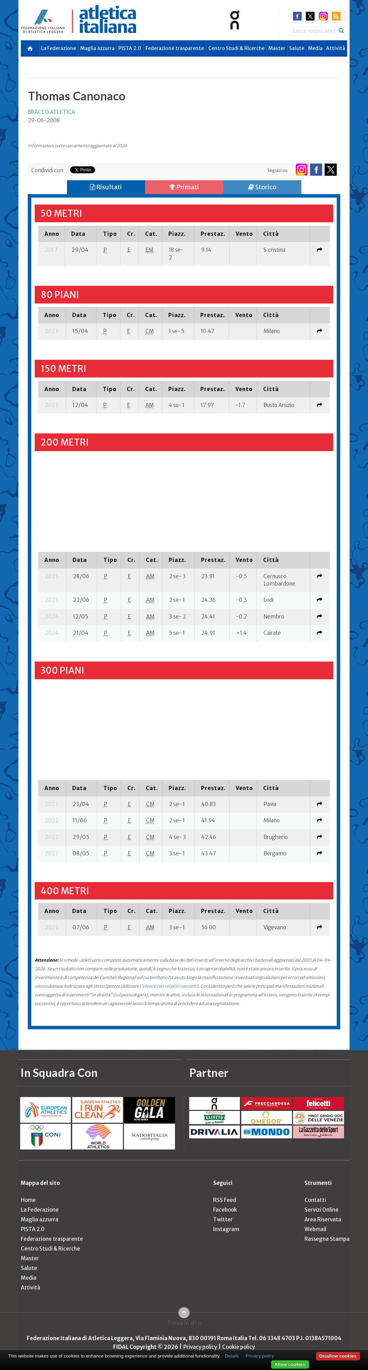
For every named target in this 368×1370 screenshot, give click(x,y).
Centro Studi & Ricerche (236, 48)
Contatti (315, 1200)
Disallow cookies (338, 1356)
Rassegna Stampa (327, 1239)
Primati (184, 187)
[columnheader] (51, 234)
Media (315, 48)
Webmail (315, 1229)
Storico (262, 187)
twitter (310, 16)
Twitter (223, 1219)
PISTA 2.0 (129, 48)
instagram (323, 16)
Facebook (225, 1209)
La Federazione (58, 48)
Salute (296, 48)
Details (232, 1356)
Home (28, 1200)
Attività (335, 48)
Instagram (226, 1229)
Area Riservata (322, 1219)
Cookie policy (238, 1347)
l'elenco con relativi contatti (168, 986)
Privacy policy (200, 1347)
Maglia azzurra (97, 48)
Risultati (106, 187)
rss (336, 16)
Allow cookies (290, 1364)
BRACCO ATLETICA (51, 112)
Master (276, 48)
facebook (297, 16)
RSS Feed (224, 1200)
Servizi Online (321, 1209)
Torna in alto (184, 1323)
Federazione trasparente (174, 48)
